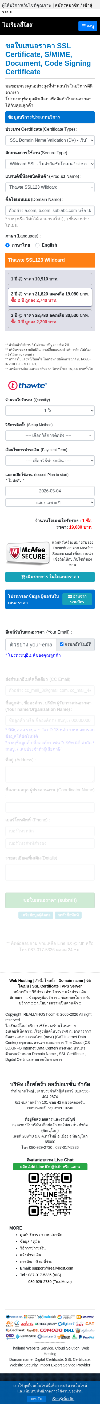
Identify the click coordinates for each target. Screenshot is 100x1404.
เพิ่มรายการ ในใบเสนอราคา (50, 577)
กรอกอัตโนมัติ (75, 644)
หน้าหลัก (21, 992)
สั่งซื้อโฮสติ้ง (45, 980)
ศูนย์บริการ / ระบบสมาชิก (41, 1235)
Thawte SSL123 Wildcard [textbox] (33, 187)
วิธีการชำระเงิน (33, 1248)
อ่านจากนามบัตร (77, 599)
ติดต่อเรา (17, 997)
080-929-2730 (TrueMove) (50, 1281)
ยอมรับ (36, 1399)
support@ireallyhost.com (52, 1268)
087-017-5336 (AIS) (44, 1275)
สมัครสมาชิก (67, 5)
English (49, 245)
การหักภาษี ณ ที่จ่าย (36, 1261)
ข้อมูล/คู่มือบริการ (43, 997)
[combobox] (50, 187)
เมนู (88, 26)
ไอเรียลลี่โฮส (17, 25)
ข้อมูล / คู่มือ (30, 1241)
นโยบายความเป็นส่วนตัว (57, 1003)
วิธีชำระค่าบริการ (46, 992)
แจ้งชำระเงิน (75, 992)
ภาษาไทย (21, 245)
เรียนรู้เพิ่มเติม (63, 1399)
